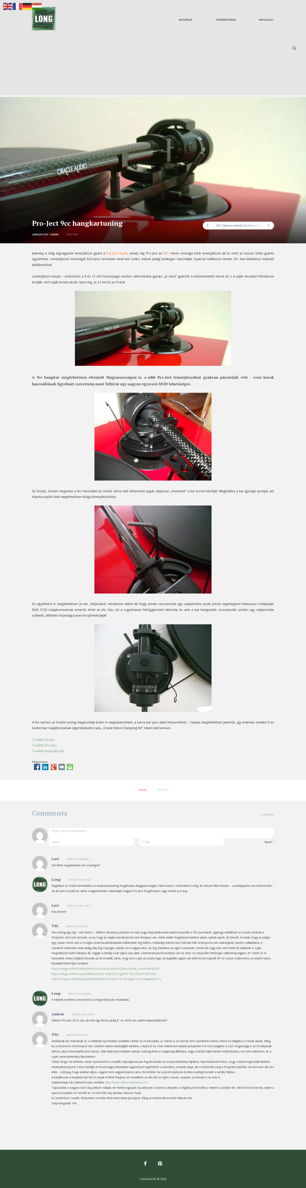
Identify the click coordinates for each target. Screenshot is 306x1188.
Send (269, 842)
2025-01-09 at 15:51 (77, 1035)
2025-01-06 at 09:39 (83, 1014)
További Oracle (43, 740)
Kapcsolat (266, 19)
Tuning (54, 234)
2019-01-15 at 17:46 (78, 905)
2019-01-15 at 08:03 (78, 859)
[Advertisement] (153, 67)
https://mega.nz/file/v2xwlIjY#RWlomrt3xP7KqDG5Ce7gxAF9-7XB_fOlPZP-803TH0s (104, 974)
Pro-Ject (162, 790)
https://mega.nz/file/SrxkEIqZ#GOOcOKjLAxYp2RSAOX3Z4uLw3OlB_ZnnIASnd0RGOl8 (105, 968)
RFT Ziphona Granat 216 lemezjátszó (242, 225)
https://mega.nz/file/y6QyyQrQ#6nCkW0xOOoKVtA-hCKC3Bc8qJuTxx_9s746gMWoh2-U (106, 979)
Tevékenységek (225, 19)
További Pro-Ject (44, 745)
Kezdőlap (185, 19)
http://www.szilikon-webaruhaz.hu (126, 1082)
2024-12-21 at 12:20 (77, 926)
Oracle (142, 790)
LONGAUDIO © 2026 (153, 1179)
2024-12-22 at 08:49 (79, 993)
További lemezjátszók (48, 751)
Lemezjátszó (40, 234)
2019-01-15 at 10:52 (79, 879)
